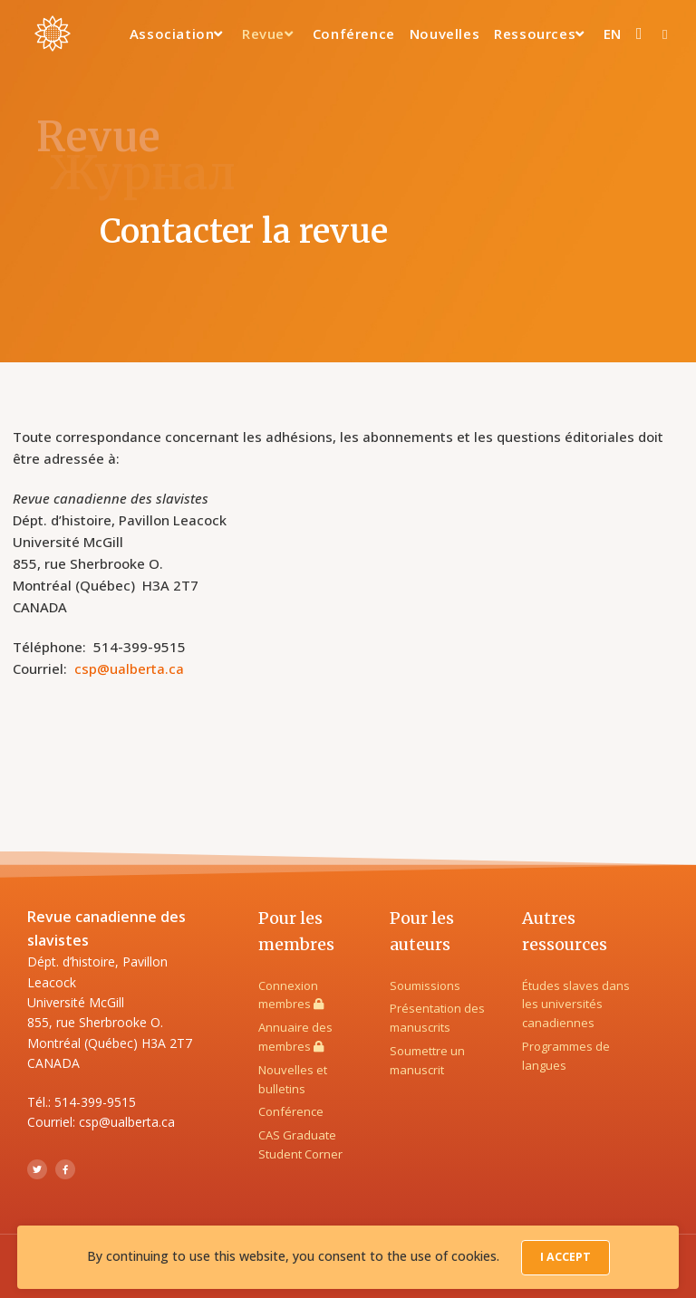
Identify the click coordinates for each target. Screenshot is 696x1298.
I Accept (565, 1258)
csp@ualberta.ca (129, 668)
